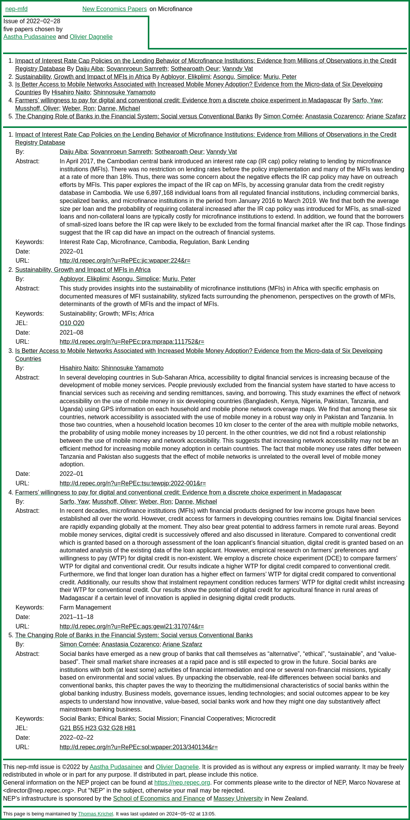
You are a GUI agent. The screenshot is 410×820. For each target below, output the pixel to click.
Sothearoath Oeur (195, 68)
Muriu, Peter (279, 76)
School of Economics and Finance (159, 798)
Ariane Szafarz (386, 116)
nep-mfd (16, 9)
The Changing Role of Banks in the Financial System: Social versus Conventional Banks (134, 116)
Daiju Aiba (89, 68)
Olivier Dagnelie (91, 37)
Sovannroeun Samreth (136, 68)
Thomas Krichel (95, 814)
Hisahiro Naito (71, 92)
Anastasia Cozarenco (334, 116)
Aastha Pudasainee (29, 37)
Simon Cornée (282, 116)
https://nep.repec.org (182, 782)
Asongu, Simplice (236, 76)
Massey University (238, 798)
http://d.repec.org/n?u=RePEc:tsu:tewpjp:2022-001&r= (133, 483)
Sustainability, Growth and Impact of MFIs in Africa (82, 76)
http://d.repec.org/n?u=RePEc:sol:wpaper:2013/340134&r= (139, 747)
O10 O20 (72, 323)
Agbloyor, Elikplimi (185, 76)
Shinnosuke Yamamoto (124, 92)
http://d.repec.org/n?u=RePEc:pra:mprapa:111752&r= (132, 341)
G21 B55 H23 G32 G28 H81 (98, 728)
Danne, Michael (119, 108)
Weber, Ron (78, 108)
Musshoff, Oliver (37, 108)
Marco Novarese (371, 782)
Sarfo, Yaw (367, 100)
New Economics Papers (114, 9)
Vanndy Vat (237, 68)
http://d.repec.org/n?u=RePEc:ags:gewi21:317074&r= (132, 626)
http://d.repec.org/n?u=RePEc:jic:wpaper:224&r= (125, 260)
